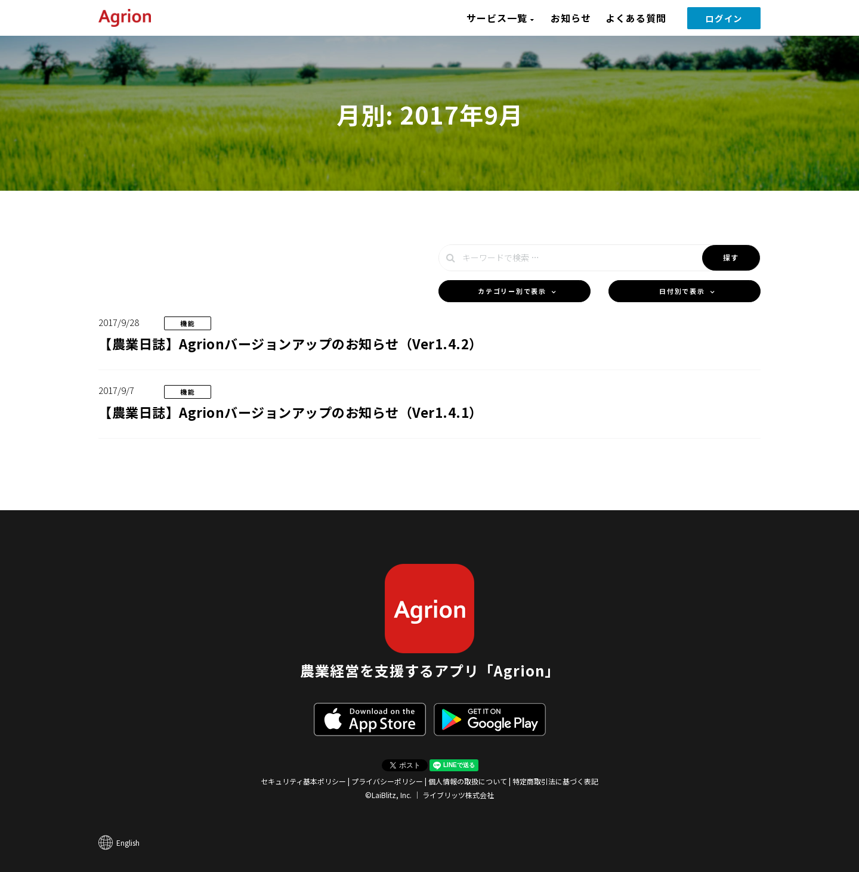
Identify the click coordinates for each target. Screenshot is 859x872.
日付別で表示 (681, 291)
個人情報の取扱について (467, 781)
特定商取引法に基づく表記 (555, 781)
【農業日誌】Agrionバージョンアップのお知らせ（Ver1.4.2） (290, 343)
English (128, 842)
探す (731, 257)
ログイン (724, 18)
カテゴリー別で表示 (512, 291)
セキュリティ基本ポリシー (303, 781)
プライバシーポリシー (387, 781)
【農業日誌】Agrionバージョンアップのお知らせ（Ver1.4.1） (290, 411)
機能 (187, 323)
